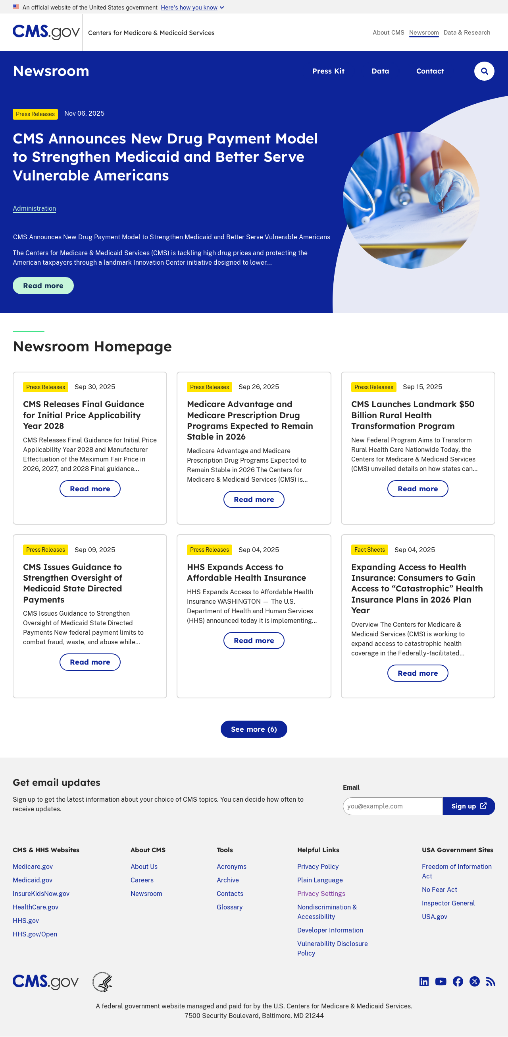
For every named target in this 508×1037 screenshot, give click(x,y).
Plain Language (320, 880)
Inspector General (448, 903)
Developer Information (330, 930)
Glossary (230, 907)
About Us (144, 866)
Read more (48, 287)
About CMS (388, 32)
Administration (34, 208)
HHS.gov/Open (35, 934)
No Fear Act (439, 890)
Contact (430, 71)
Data (380, 71)
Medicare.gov (33, 866)
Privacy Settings (321, 893)
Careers (142, 880)
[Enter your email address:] (393, 806)
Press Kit (328, 71)
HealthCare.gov (35, 907)
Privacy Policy (318, 866)
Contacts (230, 893)
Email (351, 787)
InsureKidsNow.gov (41, 893)
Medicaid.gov (32, 880)
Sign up (464, 806)
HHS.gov (26, 921)
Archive (228, 880)
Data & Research (467, 32)
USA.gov (434, 917)
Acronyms (231, 866)
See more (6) (254, 729)
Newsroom (424, 32)
